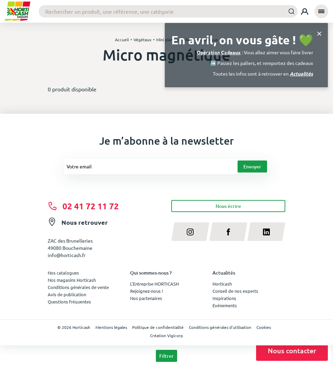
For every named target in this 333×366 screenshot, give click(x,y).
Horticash (222, 284)
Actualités (301, 73)
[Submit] (290, 11)
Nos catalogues (63, 273)
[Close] (319, 33)
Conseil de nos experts (235, 291)
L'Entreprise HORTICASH (154, 284)
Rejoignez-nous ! (146, 291)
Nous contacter (292, 350)
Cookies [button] (263, 327)
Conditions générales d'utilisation (220, 327)
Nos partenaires (146, 298)
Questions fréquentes (69, 301)
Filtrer (166, 356)
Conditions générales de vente (78, 287)
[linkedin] (266, 231)
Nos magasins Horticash (72, 280)
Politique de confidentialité (158, 327)
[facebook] (228, 231)
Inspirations (224, 298)
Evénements (225, 305)
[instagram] (190, 231)
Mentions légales (111, 327)
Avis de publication (67, 294)
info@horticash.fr (66, 255)
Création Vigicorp (166, 335)
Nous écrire (228, 206)
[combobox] (168, 11)
